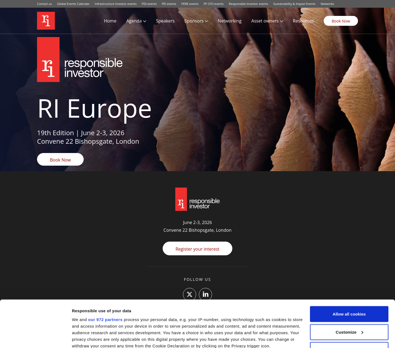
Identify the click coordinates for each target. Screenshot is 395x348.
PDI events (149, 4)
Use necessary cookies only (349, 307)
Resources (303, 21)
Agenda (134, 21)
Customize (349, 289)
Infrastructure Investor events (116, 4)
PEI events (169, 4)
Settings (80, 337)
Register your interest (197, 249)
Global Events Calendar (73, 4)
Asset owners (264, 21)
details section (263, 316)
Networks (327, 4)
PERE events (189, 4)
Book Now (341, 21)
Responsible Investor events (248, 4)
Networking (229, 21)
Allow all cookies (349, 271)
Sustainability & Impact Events (294, 4)
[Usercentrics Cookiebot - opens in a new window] (36, 337)
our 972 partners (105, 276)
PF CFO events (214, 4)
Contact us (44, 4)
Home (110, 21)
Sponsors (194, 21)
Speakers (165, 21)
